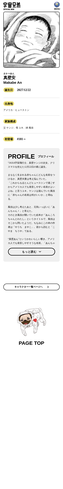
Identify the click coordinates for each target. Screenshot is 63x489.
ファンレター (44, 378)
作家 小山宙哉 (20, 378)
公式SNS (15, 374)
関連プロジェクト (44, 374)
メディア (45, 370)
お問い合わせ (29, 383)
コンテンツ (19, 370)
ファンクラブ (28, 374)
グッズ (32, 378)
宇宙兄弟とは (32, 370)
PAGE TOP (31, 327)
